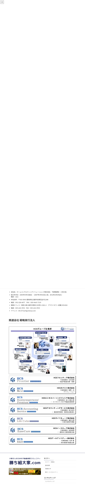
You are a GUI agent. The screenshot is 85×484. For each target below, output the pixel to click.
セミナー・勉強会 (50, 462)
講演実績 (47, 465)
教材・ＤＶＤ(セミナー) (51, 472)
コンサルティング (49, 481)
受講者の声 (48, 468)
